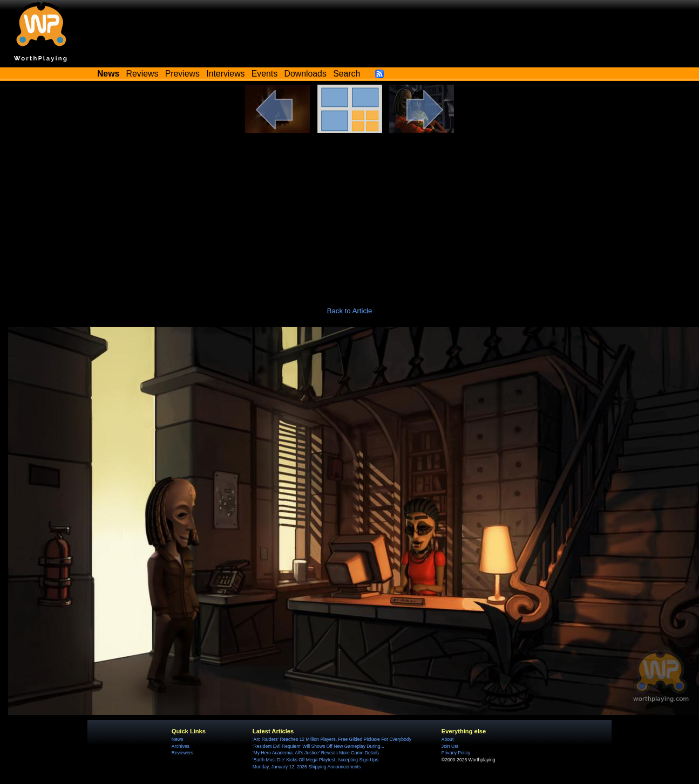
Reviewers (182, 752)
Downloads (305, 73)
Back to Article (349, 311)
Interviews (225, 73)
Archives (180, 746)
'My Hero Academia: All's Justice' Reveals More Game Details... (318, 752)
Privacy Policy (456, 752)
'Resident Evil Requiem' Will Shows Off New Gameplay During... (318, 746)
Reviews (142, 73)
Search (346, 73)
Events (264, 73)
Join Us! (450, 746)
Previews (182, 73)
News (177, 739)
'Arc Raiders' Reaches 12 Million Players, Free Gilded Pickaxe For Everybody (332, 739)
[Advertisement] (350, 214)
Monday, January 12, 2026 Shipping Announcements (307, 766)
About (447, 739)
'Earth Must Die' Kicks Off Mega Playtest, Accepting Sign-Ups (315, 759)
